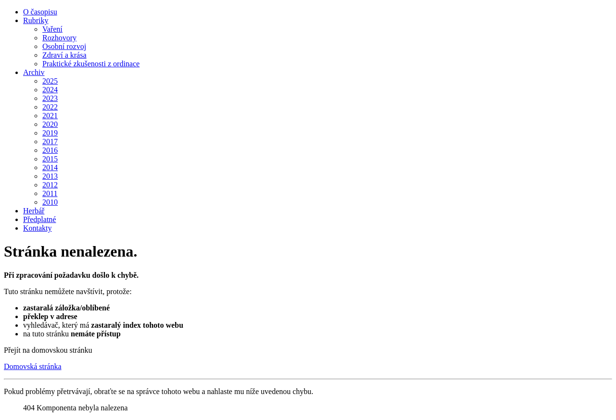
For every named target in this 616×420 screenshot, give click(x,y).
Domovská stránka (33, 366)
